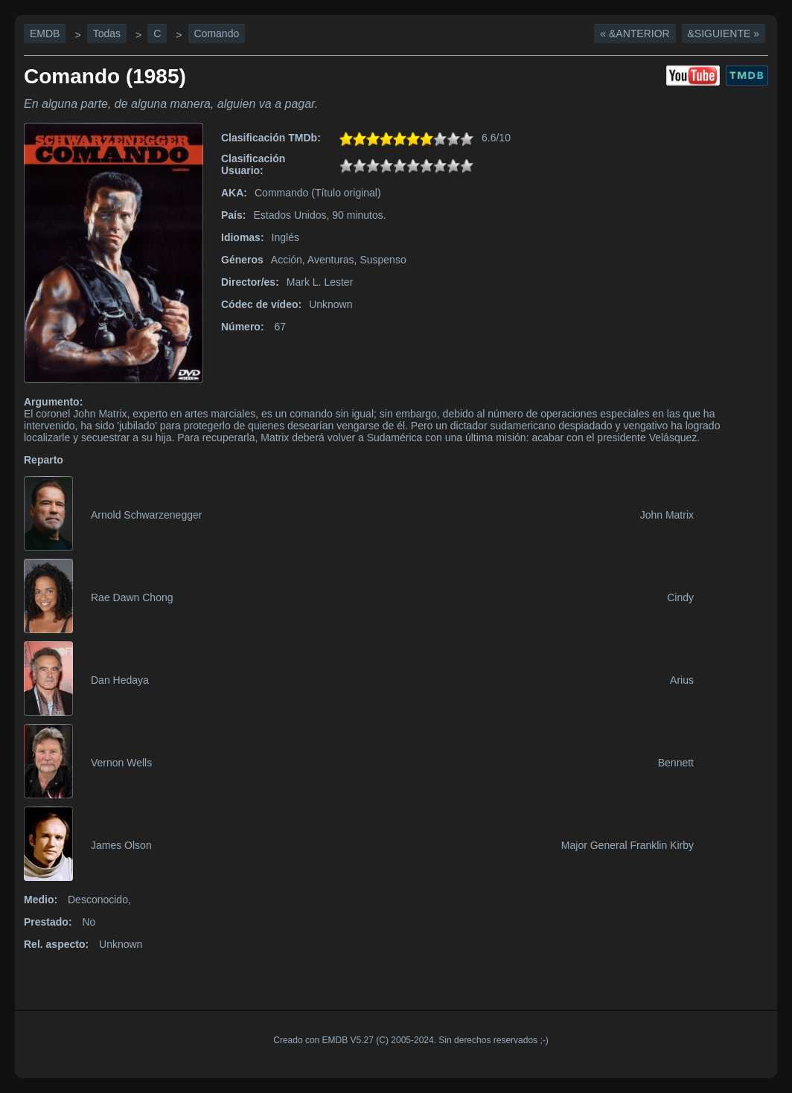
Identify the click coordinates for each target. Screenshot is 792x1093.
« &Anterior (634, 33)
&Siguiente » (723, 33)
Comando (217, 33)
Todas (107, 33)
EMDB (45, 33)
